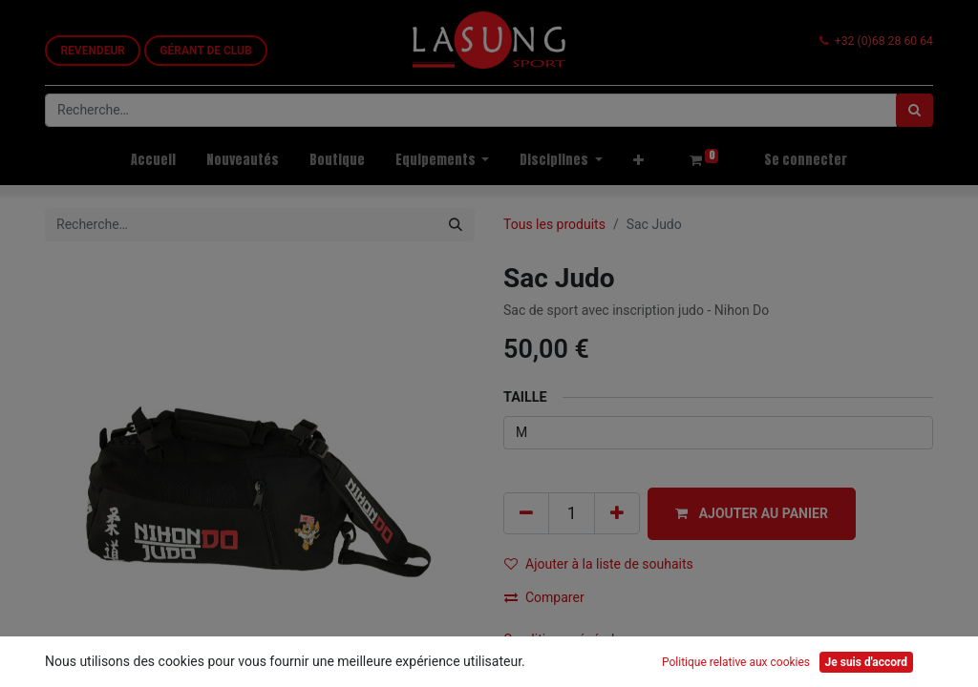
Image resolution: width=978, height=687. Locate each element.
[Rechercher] (914, 110)
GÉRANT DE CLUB (205, 50)
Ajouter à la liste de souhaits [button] (598, 564)
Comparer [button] (544, 597)
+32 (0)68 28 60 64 (884, 41)
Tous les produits (554, 224)
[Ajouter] (617, 513)
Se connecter (805, 160)
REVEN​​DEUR (92, 50)
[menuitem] (153, 159)
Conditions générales (565, 639)
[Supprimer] (526, 513)
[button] (638, 159)
